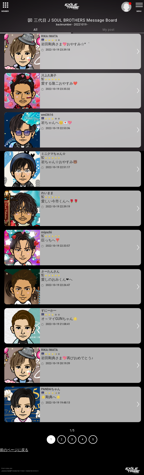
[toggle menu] (139, 5)
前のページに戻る (14, 450)
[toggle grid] (5, 5)
